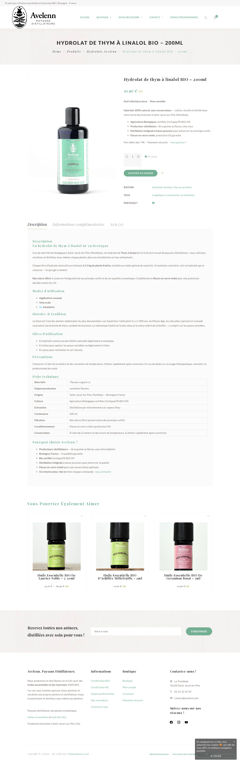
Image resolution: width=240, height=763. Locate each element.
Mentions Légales (159, 754)
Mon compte (129, 687)
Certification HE (100, 687)
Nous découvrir (129, 17)
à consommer (172, 195)
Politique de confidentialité (188, 754)
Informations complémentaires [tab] (78, 224)
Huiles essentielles (38, 717)
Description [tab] (37, 224)
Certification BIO (100, 680)
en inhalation (187, 195)
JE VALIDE (215, 755)
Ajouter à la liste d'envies (162, 173)
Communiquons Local (78, 753)
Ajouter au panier (140, 173)
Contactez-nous (99, 706)
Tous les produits (182, 187)
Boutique (102, 17)
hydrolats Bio (59, 717)
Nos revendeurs (99, 700)
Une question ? (178, 142)
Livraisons (128, 693)
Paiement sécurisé (133, 700)
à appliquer (158, 195)
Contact (154, 17)
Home (57, 51)
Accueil (84, 17)
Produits (74, 51)
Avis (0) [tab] (116, 224)
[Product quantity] (132, 156)
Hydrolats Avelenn (102, 51)
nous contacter (103, 471)
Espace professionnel (184, 17)
